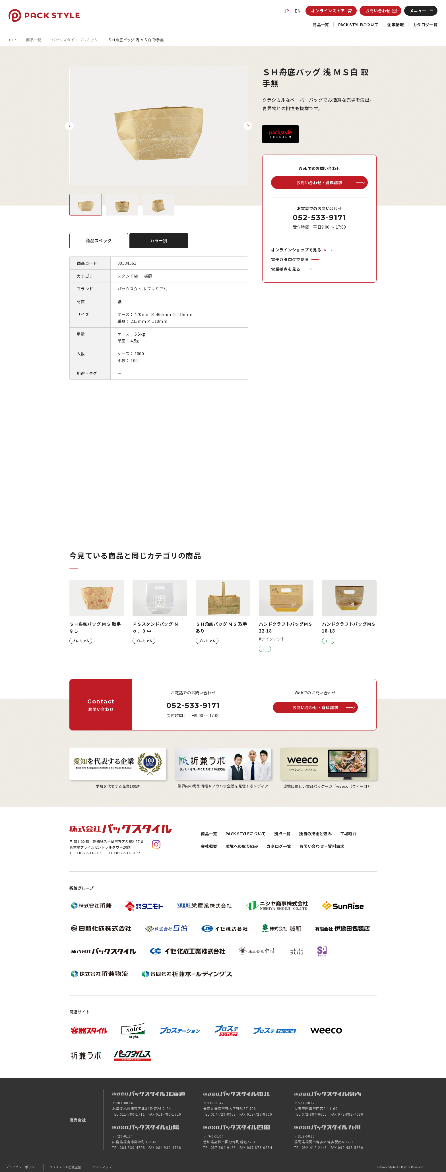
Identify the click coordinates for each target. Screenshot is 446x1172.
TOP (12, 39)
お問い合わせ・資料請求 (322, 846)
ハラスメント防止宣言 (65, 1167)
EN (298, 11)
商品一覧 (321, 24)
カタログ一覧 (425, 24)
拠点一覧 (282, 833)
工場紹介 (348, 833)
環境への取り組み (242, 846)
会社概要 (209, 846)
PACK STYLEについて (358, 24)
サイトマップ (102, 1167)
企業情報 (395, 24)
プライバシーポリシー (22, 1167)
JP (286, 11)
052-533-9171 (319, 217)
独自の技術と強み (315, 833)
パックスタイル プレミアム (74, 39)
